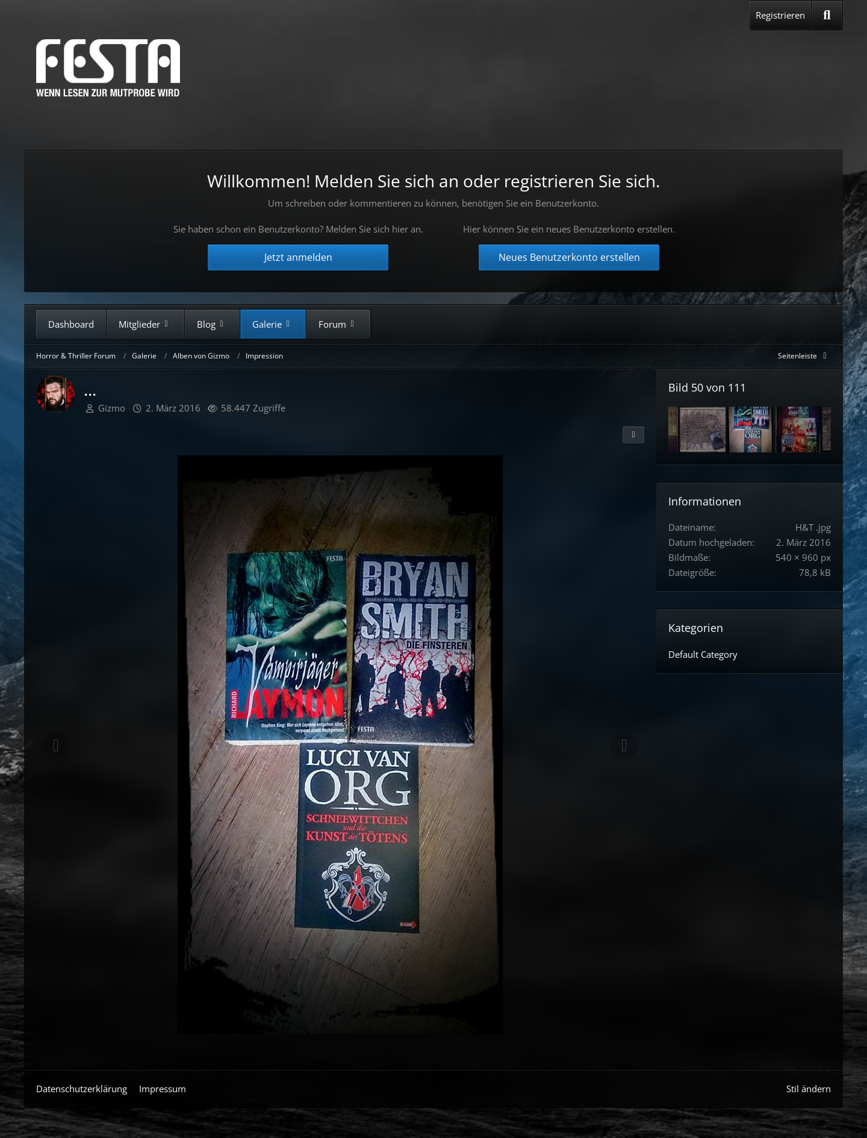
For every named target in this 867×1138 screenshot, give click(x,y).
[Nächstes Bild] (624, 746)
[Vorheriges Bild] (56, 746)
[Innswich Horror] (703, 429)
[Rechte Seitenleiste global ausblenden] (804, 356)
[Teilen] (633, 435)
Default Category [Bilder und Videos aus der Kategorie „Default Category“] (703, 654)
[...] (750, 429)
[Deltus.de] (798, 429)
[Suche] (827, 15)
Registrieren (780, 15)
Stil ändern (808, 1089)
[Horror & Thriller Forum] (108, 67)
